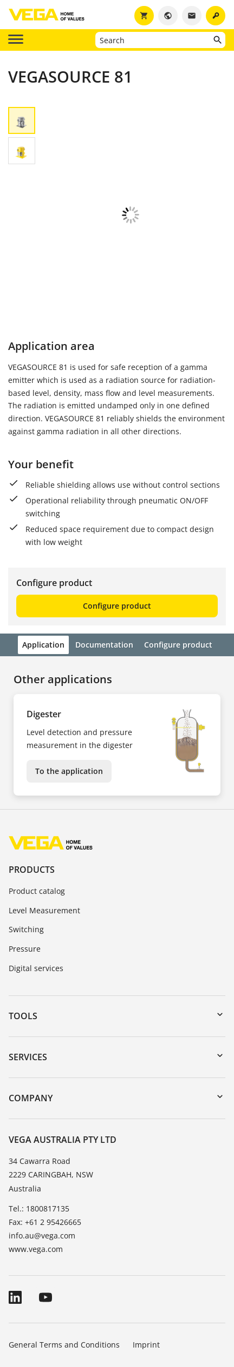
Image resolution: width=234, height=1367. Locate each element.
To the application (69, 698)
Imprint (146, 1272)
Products (32, 797)
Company (31, 1025)
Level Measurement (44, 837)
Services (28, 984)
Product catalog (37, 818)
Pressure (25, 876)
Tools (23, 943)
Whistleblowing (151, 1302)
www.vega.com (36, 1176)
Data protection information (59, 1302)
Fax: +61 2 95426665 (45, 1149)
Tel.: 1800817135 (39, 1135)
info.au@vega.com (42, 1162)
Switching (26, 856)
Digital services (36, 895)
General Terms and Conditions (64, 1272)
